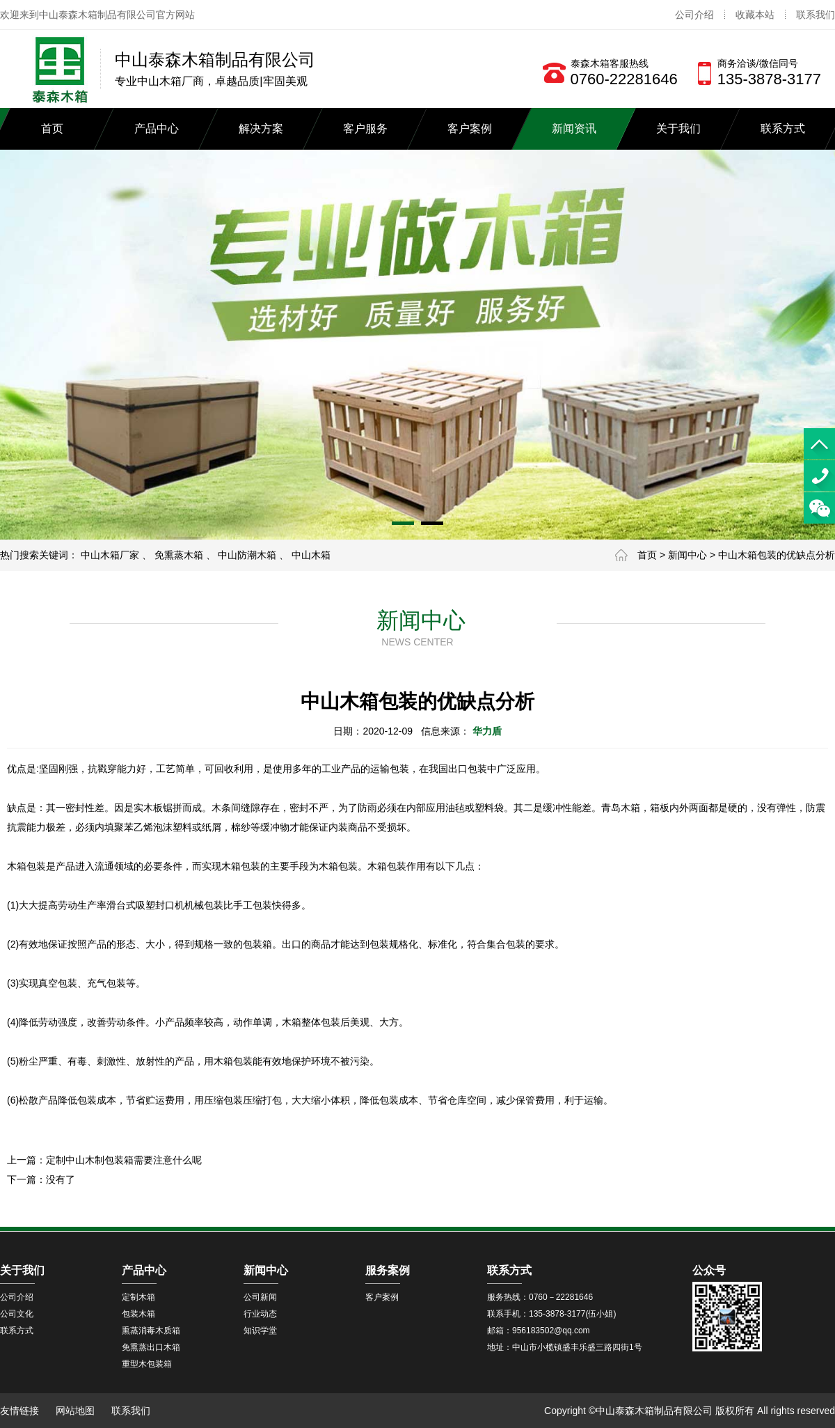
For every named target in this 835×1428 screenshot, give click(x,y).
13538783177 (819, 476)
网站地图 (75, 1410)
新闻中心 (687, 554)
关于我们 (678, 128)
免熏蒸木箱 (178, 554)
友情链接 (19, 1410)
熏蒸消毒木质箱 (151, 1330)
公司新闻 (260, 1297)
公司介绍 (694, 14)
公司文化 (16, 1314)
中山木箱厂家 (110, 554)
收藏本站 (754, 14)
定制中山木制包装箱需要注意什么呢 (124, 1160)
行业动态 (260, 1314)
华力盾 (487, 731)
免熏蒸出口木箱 (151, 1347)
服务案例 (387, 1270)
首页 (52, 128)
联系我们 (815, 14)
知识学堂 (260, 1330)
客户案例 (469, 128)
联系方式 (783, 128)
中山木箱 (311, 554)
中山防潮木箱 (247, 554)
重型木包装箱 (147, 1364)
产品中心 (156, 128)
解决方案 (261, 128)
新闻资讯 (574, 128)
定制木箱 (138, 1297)
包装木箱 (138, 1314)
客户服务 (365, 128)
